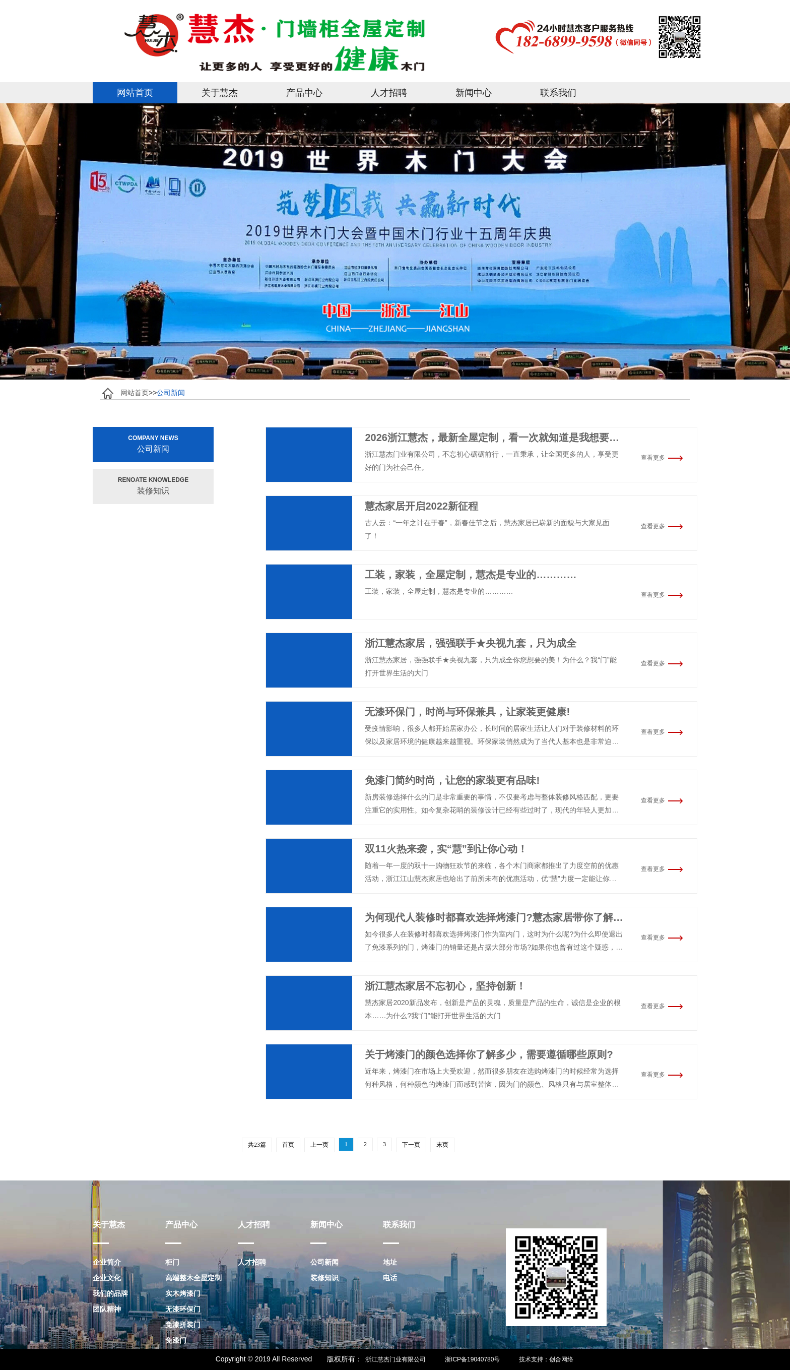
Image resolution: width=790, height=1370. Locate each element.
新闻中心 (473, 93)
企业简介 (107, 1262)
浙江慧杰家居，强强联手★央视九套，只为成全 (470, 643)
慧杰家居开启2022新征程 (421, 506)
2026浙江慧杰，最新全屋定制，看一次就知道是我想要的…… (502, 437)
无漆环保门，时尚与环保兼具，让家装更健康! (467, 711)
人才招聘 (389, 93)
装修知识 (324, 1278)
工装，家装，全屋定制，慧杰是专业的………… (470, 574)
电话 (390, 1278)
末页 (442, 1144)
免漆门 (175, 1340)
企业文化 (107, 1278)
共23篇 (257, 1144)
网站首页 (135, 93)
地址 (390, 1262)
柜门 (172, 1262)
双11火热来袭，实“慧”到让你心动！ (446, 848)
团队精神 (107, 1309)
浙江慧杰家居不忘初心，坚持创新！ (445, 985)
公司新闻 (324, 1262)
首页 (288, 1144)
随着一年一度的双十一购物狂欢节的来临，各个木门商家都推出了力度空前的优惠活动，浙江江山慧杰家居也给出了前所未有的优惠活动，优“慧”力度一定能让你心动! (492, 878)
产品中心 (304, 93)
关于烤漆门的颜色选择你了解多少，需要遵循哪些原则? (489, 1054)
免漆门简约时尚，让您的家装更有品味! (452, 780)
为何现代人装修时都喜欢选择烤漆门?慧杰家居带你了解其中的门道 (514, 917)
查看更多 (662, 457)
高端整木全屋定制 (193, 1278)
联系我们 (558, 93)
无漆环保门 (183, 1309)
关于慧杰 (220, 93)
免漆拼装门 (183, 1325)
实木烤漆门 (183, 1293)
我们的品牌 (110, 1293)
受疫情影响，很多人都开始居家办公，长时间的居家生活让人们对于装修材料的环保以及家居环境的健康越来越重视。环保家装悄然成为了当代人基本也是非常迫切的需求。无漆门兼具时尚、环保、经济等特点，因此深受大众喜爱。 (492, 741)
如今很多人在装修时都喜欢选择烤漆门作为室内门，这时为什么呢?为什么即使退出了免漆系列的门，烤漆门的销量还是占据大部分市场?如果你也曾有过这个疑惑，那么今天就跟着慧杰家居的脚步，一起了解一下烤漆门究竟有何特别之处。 (494, 947)
